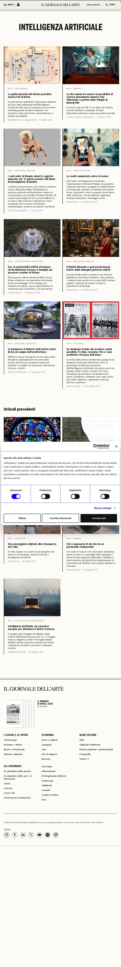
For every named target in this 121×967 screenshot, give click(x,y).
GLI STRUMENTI (12, 881)
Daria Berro (72, 225)
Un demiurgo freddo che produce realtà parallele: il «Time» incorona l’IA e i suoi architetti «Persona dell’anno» (90, 415)
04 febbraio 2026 (89, 342)
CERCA (112, 5)
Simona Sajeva (73, 660)
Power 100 (10, 913)
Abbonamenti (93, 5)
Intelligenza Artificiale (25, 187)
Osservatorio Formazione (19, 919)
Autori (8, 902)
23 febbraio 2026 (89, 225)
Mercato (47, 869)
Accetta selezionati (60, 518)
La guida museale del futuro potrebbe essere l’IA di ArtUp (30, 100)
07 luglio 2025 (29, 651)
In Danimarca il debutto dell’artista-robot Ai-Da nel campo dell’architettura (31, 413)
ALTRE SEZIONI (87, 840)
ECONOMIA (48, 840)
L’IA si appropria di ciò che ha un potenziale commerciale (88, 631)
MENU (10, 5)
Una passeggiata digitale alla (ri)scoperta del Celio (32, 631)
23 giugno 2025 (90, 660)
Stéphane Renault (17, 757)
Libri (82, 846)
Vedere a (84, 873)
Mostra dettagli (102, 508)
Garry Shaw (72, 568)
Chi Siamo (48, 881)
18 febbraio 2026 (32, 347)
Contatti (47, 909)
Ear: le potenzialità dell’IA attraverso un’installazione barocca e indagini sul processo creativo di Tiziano (32, 316)
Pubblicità (48, 904)
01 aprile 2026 (45, 129)
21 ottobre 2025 (37, 568)
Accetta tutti (99, 518)
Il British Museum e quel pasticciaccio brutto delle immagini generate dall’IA (90, 314)
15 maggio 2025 (35, 757)
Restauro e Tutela (14, 852)
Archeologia (20, 619)
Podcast (9, 908)
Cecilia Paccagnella (17, 248)
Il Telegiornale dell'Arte (56, 892)
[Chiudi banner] (116, 446)
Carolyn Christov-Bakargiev (80, 136)
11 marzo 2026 (36, 248)
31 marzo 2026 (104, 136)
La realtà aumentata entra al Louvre (86, 196)
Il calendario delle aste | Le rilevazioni (20, 894)
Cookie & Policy (51, 915)
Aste (44, 857)
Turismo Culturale (15, 863)
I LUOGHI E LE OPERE (16, 840)
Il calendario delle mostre (20, 887)
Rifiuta (22, 518)
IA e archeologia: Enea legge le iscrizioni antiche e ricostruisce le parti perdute (90, 545)
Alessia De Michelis (17, 441)
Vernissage (48, 898)
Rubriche (77, 88)
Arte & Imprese (21, 88)
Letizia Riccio (14, 347)
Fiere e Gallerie (51, 846)
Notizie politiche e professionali (29, 299)
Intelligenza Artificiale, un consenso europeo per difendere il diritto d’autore (30, 725)
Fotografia (79, 398)
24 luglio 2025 (87, 568)
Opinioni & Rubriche (92, 852)
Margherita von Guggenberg (22, 129)
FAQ (44, 921)
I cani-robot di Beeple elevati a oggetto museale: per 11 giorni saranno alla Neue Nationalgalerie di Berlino (30, 206)
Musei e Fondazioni (82, 187)
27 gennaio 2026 (37, 441)
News (10, 88)
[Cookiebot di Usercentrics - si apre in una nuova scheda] (95, 446)
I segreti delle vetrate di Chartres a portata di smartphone (31, 542)
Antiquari (47, 852)
